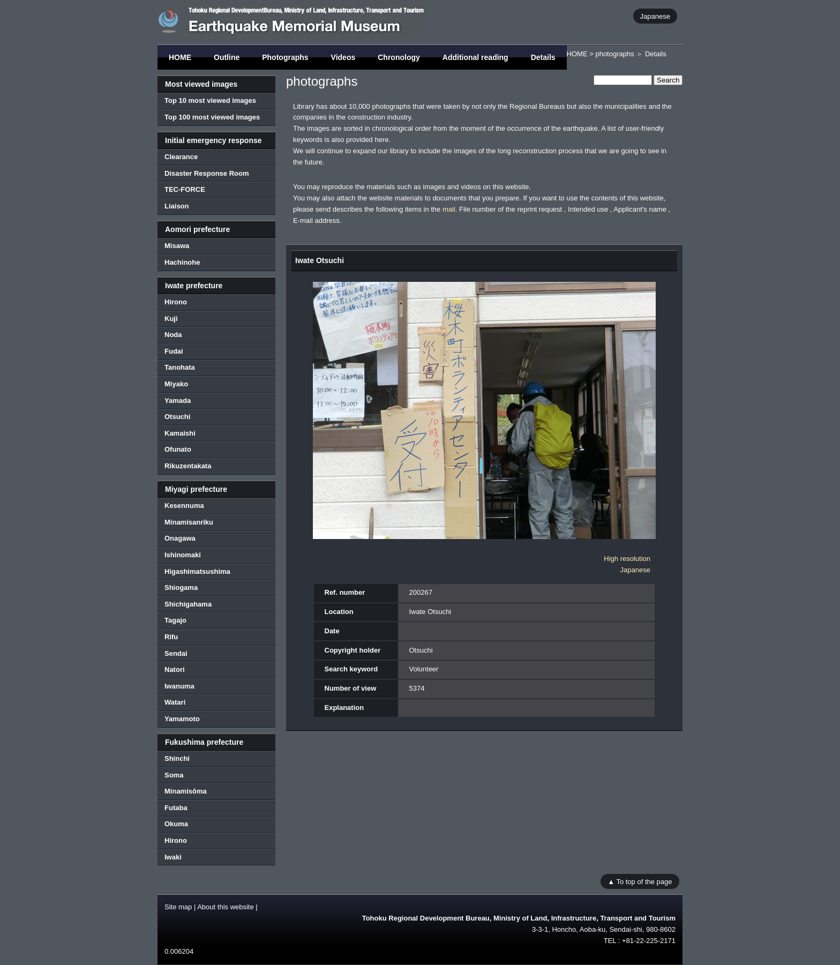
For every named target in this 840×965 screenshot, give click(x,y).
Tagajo (175, 620)
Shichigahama (188, 604)
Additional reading (475, 57)
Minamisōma (185, 791)
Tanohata (179, 367)
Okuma (176, 824)
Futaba (176, 808)
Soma (173, 775)
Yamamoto (182, 719)
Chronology (399, 57)
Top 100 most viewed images (212, 117)
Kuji (171, 319)
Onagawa (180, 538)
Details (543, 57)
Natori (174, 669)
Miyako (176, 384)
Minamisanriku (188, 522)
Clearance (181, 157)
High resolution (627, 559)
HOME (180, 57)
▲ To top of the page (640, 881)
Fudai (173, 351)
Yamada (177, 401)
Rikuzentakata (187, 466)
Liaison (176, 206)
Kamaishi (180, 433)
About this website (225, 907)
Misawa (176, 246)
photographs (614, 54)
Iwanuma (179, 686)
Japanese (655, 16)
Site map (178, 907)
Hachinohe (182, 262)
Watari (174, 702)
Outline (226, 57)
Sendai (176, 653)
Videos (343, 57)
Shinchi (177, 758)
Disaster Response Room (206, 173)
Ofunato (177, 449)
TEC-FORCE (184, 189)
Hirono (175, 302)
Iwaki (173, 857)
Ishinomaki (182, 555)
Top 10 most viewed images (210, 100)
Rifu (171, 637)
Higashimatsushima (197, 571)
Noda (173, 335)
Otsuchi (177, 417)
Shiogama (181, 588)
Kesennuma (184, 506)
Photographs (285, 57)
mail (448, 209)
